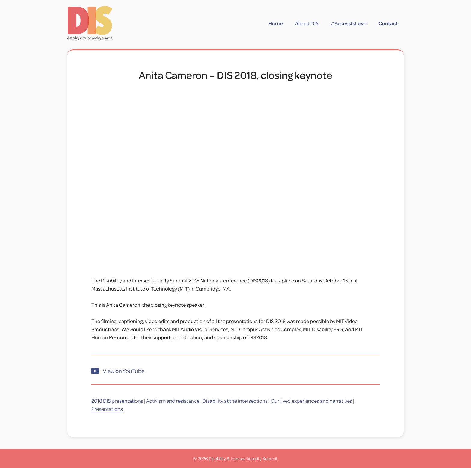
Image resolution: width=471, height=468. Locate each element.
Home (276, 23)
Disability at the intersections (235, 400)
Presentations (107, 408)
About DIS (307, 23)
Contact (388, 23)
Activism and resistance (172, 400)
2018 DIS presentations (117, 400)
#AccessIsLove (348, 23)
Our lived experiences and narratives (311, 400)
